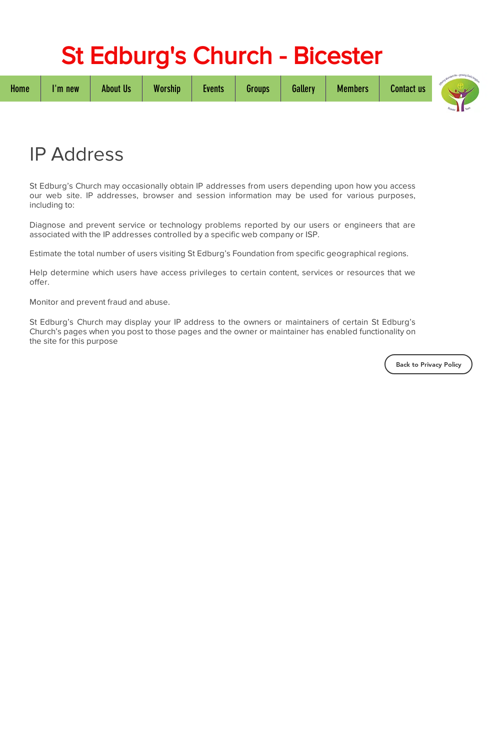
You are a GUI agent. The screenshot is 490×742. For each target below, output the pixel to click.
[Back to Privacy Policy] (428, 364)
